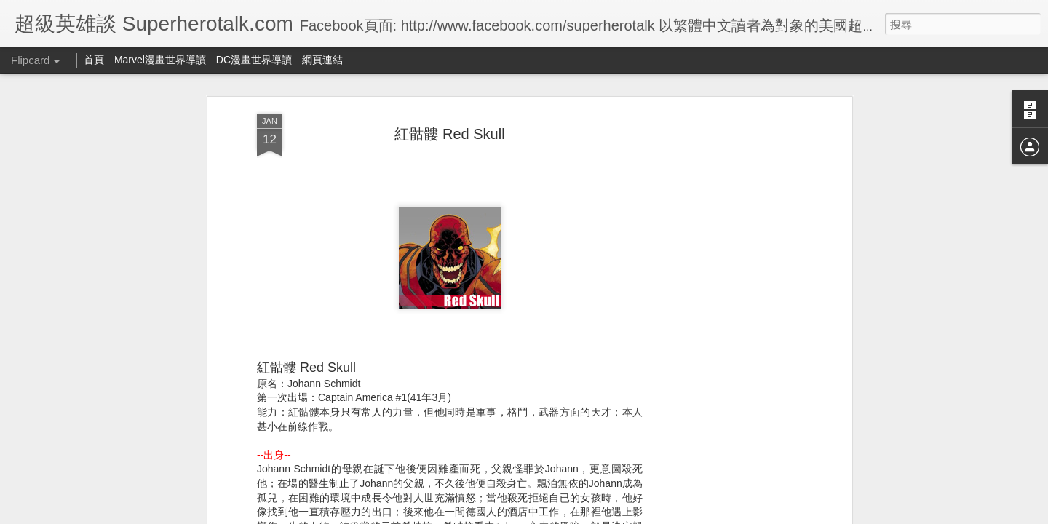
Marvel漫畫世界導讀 (160, 60)
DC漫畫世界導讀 (254, 60)
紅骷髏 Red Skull (449, 134)
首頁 (94, 60)
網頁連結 (322, 60)
